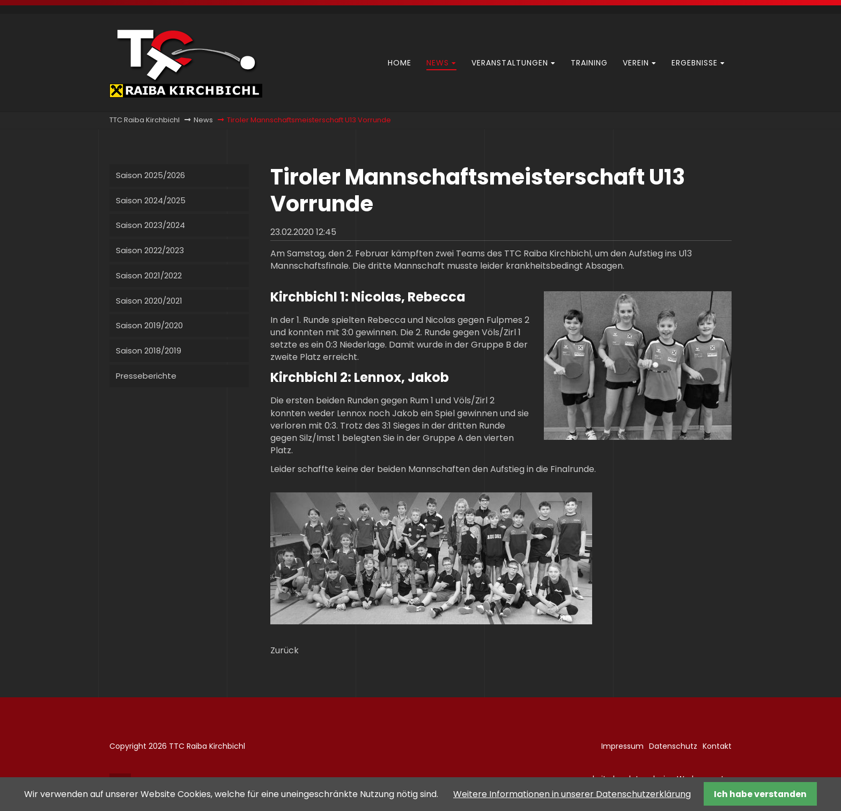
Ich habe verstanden (760, 794)
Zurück (284, 650)
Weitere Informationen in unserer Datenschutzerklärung (572, 794)
